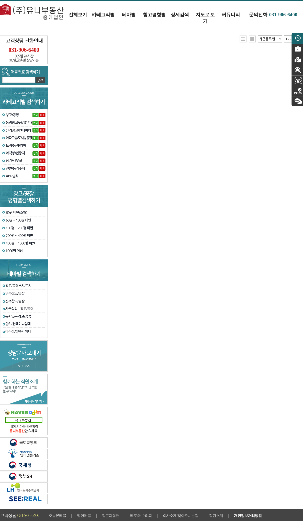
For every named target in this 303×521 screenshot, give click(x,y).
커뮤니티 (231, 14)
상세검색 (180, 14)
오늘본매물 (57, 516)
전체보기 (78, 14)
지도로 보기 (205, 18)
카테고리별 (103, 14)
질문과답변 (110, 516)
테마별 (128, 14)
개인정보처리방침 (248, 516)
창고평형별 (154, 14)
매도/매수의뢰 (141, 516)
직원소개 (216, 516)
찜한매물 (84, 516)
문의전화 (273, 14)
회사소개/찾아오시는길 (180, 516)
